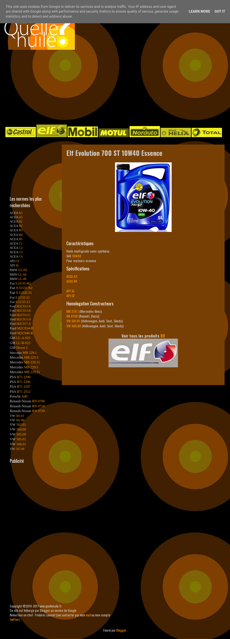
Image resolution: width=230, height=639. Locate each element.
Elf (163, 336)
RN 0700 (72, 316)
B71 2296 (23, 382)
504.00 (21, 429)
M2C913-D (23, 319)
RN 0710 (38, 406)
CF (18, 261)
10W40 (76, 255)
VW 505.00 (73, 325)
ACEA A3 (71, 276)
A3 (21, 213)
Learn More (199, 11)
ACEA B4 (71, 281)
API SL (70, 290)
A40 (24, 396)
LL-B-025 (23, 343)
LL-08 (22, 279)
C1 (21, 243)
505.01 (21, 439)
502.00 (20, 420)
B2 (21, 226)
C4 (21, 256)
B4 (21, 234)
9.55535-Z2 (22, 302)
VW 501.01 (73, 320)
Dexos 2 (22, 347)
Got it (219, 11)
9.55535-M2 (23, 283)
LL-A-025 (23, 338)
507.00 (20, 449)
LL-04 (22, 274)
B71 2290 (23, 377)
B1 (21, 221)
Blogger (121, 630)
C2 (21, 248)
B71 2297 (23, 386)
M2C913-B (23, 310)
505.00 (21, 434)
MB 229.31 (32, 362)
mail (88, 615)
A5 (21, 217)
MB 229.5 (31, 367)
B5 (21, 239)
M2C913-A (23, 306)
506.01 (21, 444)
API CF (70, 295)
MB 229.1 (72, 311)
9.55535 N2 (24, 288)
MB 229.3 (31, 357)
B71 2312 (23, 391)
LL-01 (22, 270)
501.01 (20, 416)
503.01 (21, 424)
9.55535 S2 (22, 297)
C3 (21, 252)
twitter (14, 619)
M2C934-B (25, 328)
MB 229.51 (32, 372)
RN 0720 (38, 411)
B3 (21, 230)
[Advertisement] (86, 86)
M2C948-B (25, 333)
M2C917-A (23, 323)
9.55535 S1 (24, 293)
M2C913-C (23, 315)
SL (17, 265)
